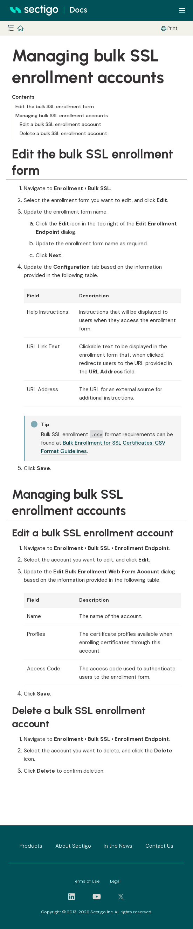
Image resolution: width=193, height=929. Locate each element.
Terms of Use (86, 881)
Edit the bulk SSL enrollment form (54, 106)
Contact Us (159, 845)
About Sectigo (73, 845)
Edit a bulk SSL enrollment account (60, 124)
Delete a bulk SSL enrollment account (63, 133)
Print (172, 28)
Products (31, 845)
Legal (115, 881)
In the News (118, 845)
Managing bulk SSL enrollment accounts (61, 115)
